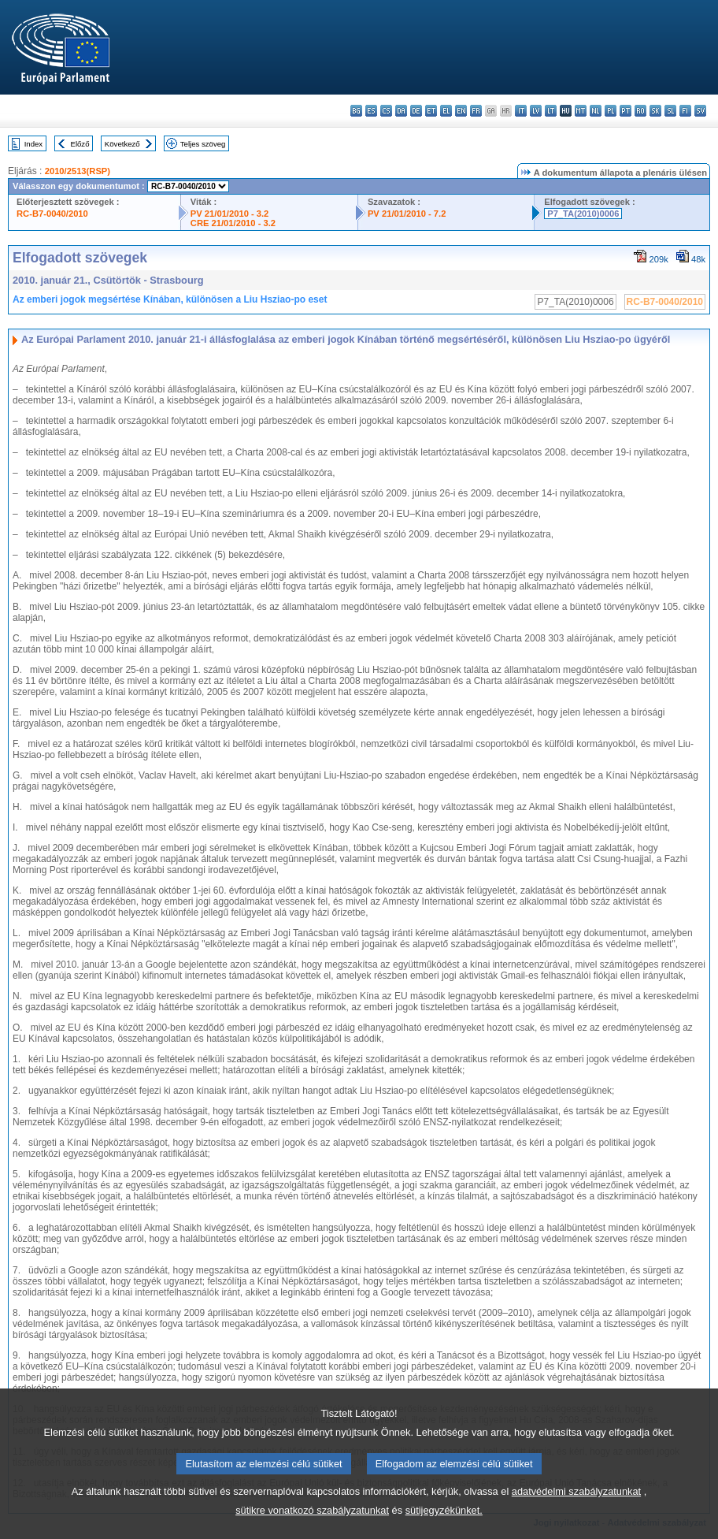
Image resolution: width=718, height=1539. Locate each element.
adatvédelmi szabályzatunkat (576, 1503)
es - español (371, 111)
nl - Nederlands (595, 111)
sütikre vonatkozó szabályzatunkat (312, 1522)
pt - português (625, 111)
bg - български (356, 111)
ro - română (640, 111)
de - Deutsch (416, 111)
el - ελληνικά (446, 111)
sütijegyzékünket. (444, 1522)
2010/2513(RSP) (77, 171)
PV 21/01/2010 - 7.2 (407, 213)
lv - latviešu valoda (536, 111)
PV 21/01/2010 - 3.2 (230, 213)
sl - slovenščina (670, 111)
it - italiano (521, 111)
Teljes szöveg (203, 143)
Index (33, 143)
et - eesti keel (431, 111)
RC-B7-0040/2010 (52, 213)
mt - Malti (581, 111)
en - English (461, 111)
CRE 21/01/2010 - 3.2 (233, 223)
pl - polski (610, 111)
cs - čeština (386, 111)
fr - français (476, 111)
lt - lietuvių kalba (551, 111)
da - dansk (401, 111)
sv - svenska (700, 111)
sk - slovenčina (655, 111)
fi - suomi (685, 111)
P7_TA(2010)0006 (583, 213)
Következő (122, 143)
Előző (80, 143)
